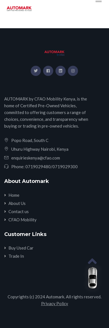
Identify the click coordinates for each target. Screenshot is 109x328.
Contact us (18, 211)
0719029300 (65, 166)
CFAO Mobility (22, 219)
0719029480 (38, 166)
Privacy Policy (54, 303)
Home (13, 195)
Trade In (16, 256)
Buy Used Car (21, 247)
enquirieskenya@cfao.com (35, 157)
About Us (17, 203)
